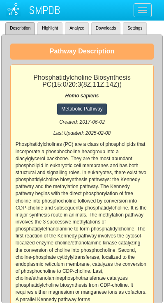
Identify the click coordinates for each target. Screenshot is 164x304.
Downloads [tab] (106, 28)
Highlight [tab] (50, 28)
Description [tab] (20, 28)
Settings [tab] (134, 28)
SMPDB (44, 10)
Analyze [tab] (76, 28)
